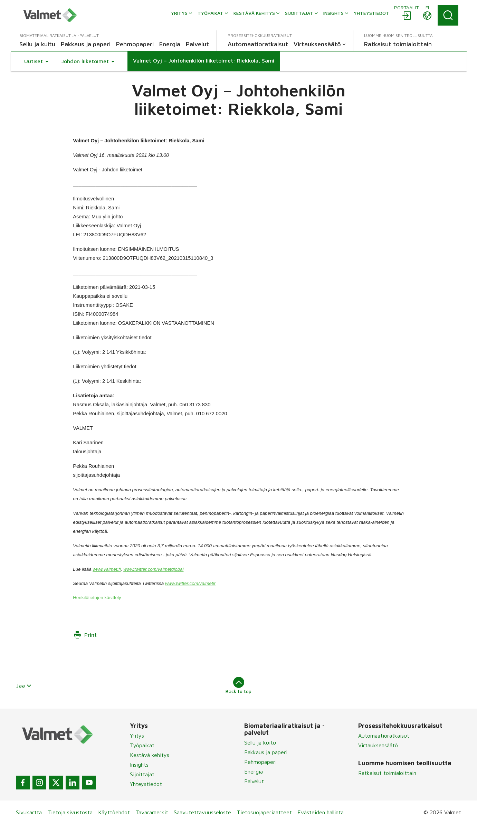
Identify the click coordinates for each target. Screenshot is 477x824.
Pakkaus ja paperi (265, 752)
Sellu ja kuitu (260, 742)
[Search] (448, 15)
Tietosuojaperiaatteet (264, 812)
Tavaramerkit (151, 812)
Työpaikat (142, 745)
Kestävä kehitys (149, 755)
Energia (253, 771)
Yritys (137, 735)
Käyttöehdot (114, 812)
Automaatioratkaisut (383, 735)
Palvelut (254, 781)
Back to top (238, 685)
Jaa (24, 685)
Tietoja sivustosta (70, 812)
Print (85, 635)
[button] (36, 61)
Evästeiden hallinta (320, 812)
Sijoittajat (142, 774)
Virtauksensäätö (378, 745)
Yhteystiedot (146, 784)
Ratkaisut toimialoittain (387, 773)
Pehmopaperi (260, 762)
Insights (139, 764)
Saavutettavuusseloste (202, 812)
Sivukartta (29, 812)
